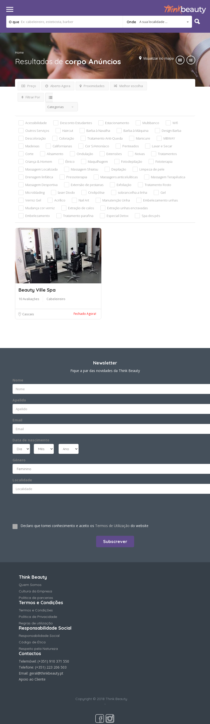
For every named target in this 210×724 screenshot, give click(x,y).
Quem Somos (30, 584)
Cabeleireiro (56, 299)
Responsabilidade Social (39, 635)
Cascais (28, 314)
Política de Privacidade (38, 616)
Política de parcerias (36, 597)
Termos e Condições (36, 610)
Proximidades (92, 86)
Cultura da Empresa (35, 591)
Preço (29, 86)
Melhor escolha (128, 86)
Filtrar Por (31, 97)
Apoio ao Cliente (32, 679)
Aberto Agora (57, 86)
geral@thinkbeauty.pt (46, 673)
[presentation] (43, 506)
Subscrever (115, 541)
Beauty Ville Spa (37, 290)
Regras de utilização (36, 623)
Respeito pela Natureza (38, 648)
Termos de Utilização (112, 525)
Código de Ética (32, 642)
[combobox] (157, 21)
